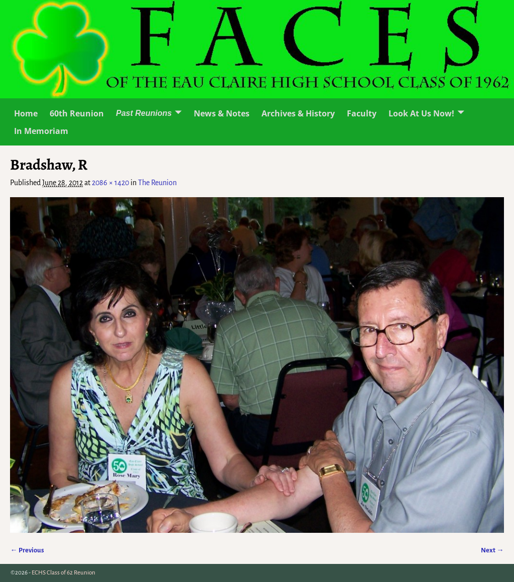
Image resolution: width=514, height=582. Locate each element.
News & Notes (221, 113)
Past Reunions (144, 113)
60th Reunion (77, 113)
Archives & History (298, 113)
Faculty (361, 113)
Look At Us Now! (421, 113)
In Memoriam (41, 130)
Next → (492, 550)
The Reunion (157, 183)
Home (26, 113)
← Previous (27, 550)
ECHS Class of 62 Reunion (63, 572)
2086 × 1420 (110, 183)
